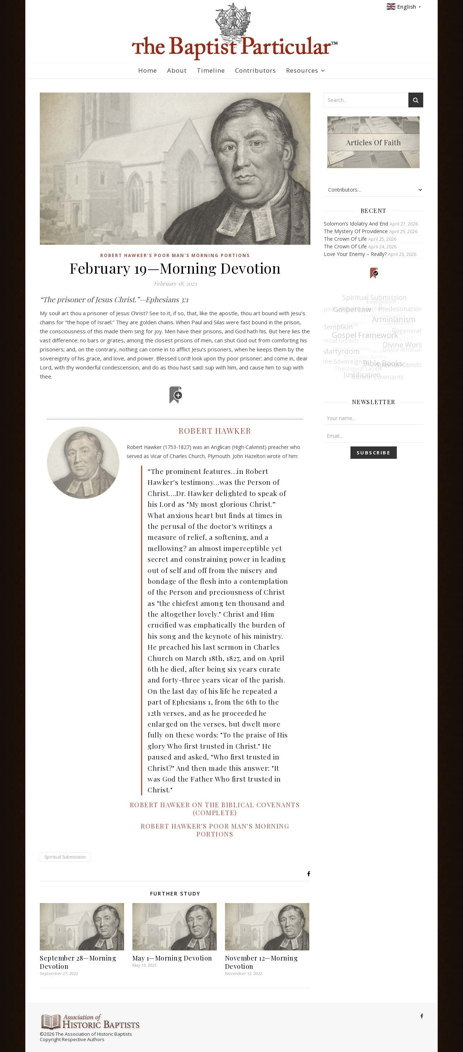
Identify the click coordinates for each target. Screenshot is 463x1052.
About (177, 70)
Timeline (211, 70)
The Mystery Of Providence (356, 231)
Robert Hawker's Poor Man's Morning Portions (175, 255)
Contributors (255, 70)
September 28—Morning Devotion (78, 962)
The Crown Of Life (345, 238)
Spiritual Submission (65, 857)
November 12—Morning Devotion (261, 962)
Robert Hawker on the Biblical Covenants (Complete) (215, 808)
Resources (302, 70)
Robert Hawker (214, 430)
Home (147, 70)
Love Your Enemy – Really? (355, 254)
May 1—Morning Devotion (172, 958)
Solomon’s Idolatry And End (356, 223)
